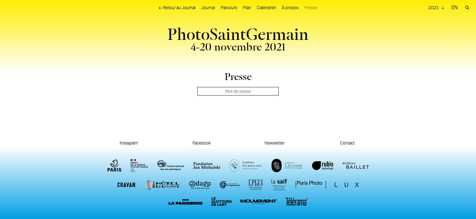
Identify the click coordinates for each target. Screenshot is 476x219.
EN (454, 7)
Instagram (129, 143)
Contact (347, 143)
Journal (208, 7)
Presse (310, 7)
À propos (290, 7)
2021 (434, 7)
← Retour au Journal (177, 7)
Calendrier (266, 7)
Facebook (201, 143)
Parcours (229, 7)
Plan (247, 7)
